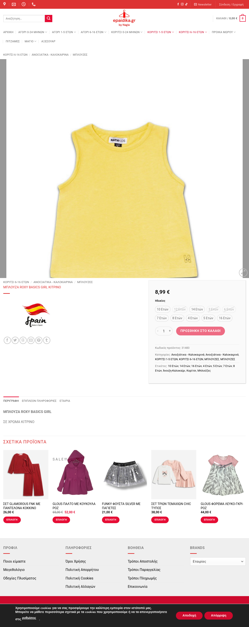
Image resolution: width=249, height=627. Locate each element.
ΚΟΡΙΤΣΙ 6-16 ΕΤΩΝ (193, 32)
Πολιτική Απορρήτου (82, 570)
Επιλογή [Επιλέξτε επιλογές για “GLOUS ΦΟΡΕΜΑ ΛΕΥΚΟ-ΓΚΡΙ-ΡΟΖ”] (209, 519)
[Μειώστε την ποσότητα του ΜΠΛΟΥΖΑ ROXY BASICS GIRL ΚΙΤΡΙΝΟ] (157, 331)
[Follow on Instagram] (182, 4)
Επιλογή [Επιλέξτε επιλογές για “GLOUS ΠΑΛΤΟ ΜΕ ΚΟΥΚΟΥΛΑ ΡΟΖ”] (61, 519)
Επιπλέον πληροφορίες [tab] (39, 400)
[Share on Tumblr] (46, 340)
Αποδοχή (189, 615)
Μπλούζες (204, 370)
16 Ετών (196, 366)
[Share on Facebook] (7, 340)
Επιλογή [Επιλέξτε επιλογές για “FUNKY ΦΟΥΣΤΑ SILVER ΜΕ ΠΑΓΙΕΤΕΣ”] (110, 519)
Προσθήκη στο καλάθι (200, 331)
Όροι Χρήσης (76, 561)
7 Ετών (227, 366)
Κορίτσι (191, 370)
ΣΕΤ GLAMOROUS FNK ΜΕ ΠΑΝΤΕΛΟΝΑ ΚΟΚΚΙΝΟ (21, 506)
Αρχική (8, 32)
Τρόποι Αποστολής (143, 561)
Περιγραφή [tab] (11, 400)
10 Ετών (173, 366)
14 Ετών (185, 366)
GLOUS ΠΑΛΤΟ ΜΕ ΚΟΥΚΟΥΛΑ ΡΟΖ (74, 506)
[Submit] (48, 18)
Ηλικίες (160, 300)
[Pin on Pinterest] (38, 340)
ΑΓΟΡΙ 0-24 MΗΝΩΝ (32, 32)
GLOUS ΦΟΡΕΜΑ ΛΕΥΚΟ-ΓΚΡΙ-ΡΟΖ (222, 506)
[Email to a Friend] (31, 340)
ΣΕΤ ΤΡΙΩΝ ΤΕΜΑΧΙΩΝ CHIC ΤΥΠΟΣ (171, 506)
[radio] (162, 309)
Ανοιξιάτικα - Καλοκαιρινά (50, 54)
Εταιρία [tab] (65, 400)
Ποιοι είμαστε (14, 561)
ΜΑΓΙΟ (31, 41)
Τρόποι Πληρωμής (142, 578)
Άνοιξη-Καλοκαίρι (174, 370)
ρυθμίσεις (29, 618)
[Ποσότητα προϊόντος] (163, 331)
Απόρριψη (218, 615)
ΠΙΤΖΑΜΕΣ (13, 41)
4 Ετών (207, 366)
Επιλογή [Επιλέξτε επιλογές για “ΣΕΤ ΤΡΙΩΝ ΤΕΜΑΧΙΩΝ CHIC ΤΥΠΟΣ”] (159, 519)
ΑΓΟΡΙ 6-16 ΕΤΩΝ (93, 32)
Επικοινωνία (137, 586)
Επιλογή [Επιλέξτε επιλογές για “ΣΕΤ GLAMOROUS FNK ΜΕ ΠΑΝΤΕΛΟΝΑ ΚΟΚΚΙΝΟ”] (12, 519)
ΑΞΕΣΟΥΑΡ (48, 41)
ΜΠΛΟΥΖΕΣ (80, 54)
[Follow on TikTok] (186, 4)
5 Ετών (217, 366)
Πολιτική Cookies (79, 578)
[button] (203, 4)
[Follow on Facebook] (178, 4)
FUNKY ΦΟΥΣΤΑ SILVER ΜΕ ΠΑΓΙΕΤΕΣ (121, 506)
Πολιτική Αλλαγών (80, 586)
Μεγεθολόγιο (14, 570)
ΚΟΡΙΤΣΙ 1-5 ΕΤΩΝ (160, 32)
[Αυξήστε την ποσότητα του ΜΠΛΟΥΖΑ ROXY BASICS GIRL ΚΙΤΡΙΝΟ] (170, 331)
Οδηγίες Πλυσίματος (19, 578)
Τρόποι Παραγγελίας (144, 570)
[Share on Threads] (23, 340)
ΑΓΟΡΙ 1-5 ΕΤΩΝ (64, 32)
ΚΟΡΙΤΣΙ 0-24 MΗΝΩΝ (126, 32)
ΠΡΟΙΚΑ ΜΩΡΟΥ (224, 32)
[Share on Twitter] (15, 340)
